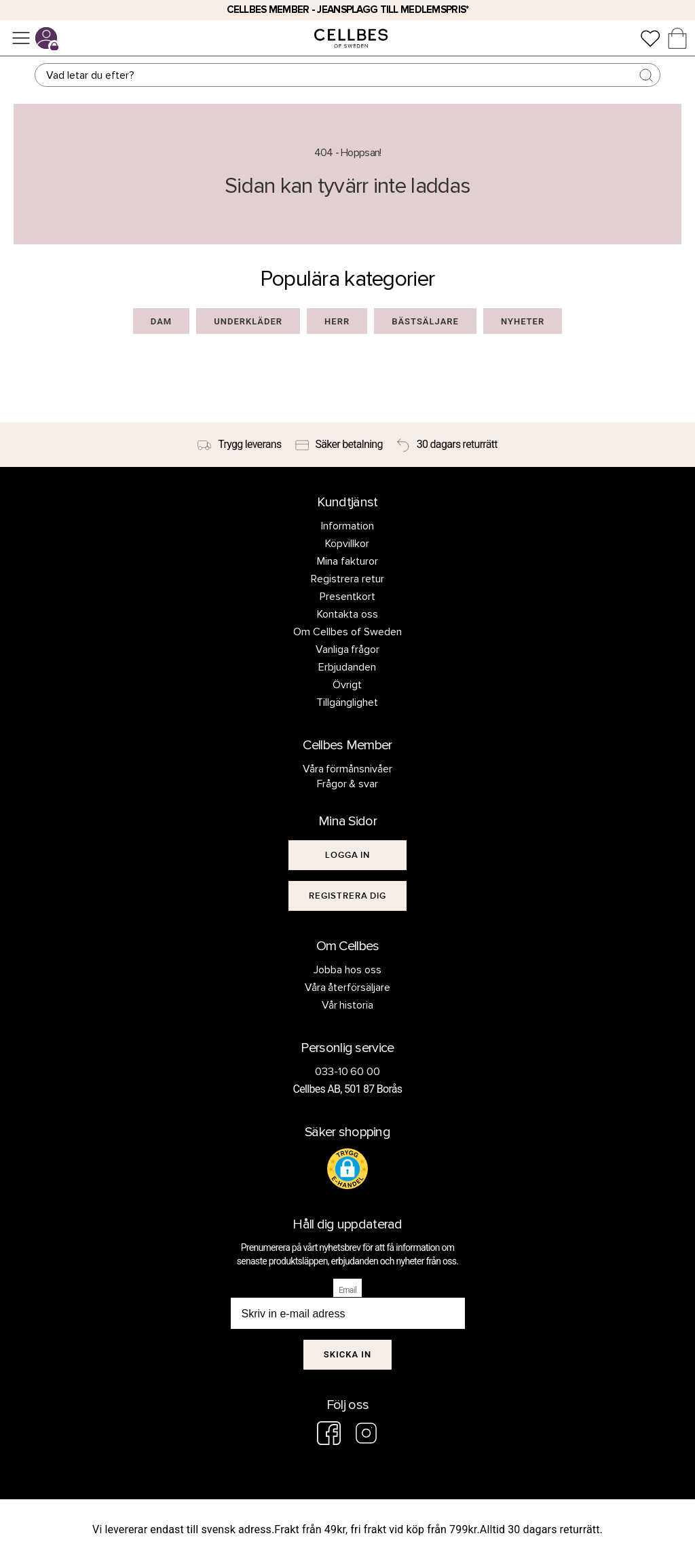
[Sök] (347, 75)
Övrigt (347, 685)
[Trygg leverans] (239, 444)
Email (347, 1290)
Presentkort (347, 596)
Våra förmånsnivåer (348, 769)
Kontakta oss (347, 614)
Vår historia (348, 1005)
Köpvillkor (347, 543)
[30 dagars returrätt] (447, 444)
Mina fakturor (347, 561)
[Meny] (21, 38)
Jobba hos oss (347, 970)
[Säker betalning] (339, 444)
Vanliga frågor (348, 649)
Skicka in (348, 1354)
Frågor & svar (348, 784)
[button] (347, 1168)
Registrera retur (347, 579)
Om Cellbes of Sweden (347, 632)
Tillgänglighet (347, 702)
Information (347, 526)
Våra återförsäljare (348, 987)
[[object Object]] (347, 855)
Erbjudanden (347, 667)
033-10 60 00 (348, 1071)
